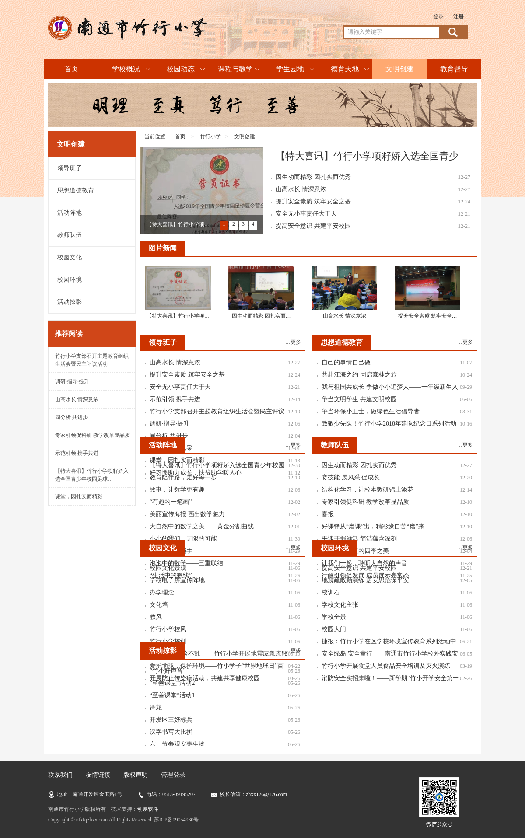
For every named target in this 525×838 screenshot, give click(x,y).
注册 (458, 17)
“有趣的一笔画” (171, 502)
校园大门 (334, 629)
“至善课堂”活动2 (172, 683)
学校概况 (126, 69)
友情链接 (98, 775)
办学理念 (162, 592)
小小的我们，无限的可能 (183, 538)
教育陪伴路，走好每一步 (183, 477)
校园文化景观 (168, 568)
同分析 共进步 (71, 417)
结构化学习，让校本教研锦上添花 (367, 489)
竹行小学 (210, 136)
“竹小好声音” (168, 670)
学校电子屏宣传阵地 (177, 580)
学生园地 (290, 69)
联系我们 (60, 775)
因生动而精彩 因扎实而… (261, 316)
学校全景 (334, 617)
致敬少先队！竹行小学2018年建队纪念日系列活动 (389, 423)
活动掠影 (69, 302)
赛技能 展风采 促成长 (351, 477)
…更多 (293, 342)
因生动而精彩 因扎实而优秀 (313, 177)
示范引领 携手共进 (76, 453)
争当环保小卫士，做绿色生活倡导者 (371, 411)
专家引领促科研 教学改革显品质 (92, 435)
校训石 (331, 592)
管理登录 (173, 775)
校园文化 (69, 257)
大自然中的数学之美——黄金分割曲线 (202, 526)
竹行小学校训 (168, 641)
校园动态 (181, 69)
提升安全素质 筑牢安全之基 (313, 201)
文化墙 (159, 604)
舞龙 (156, 707)
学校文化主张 (340, 604)
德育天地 (345, 69)
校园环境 (69, 279)
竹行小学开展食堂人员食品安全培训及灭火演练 (386, 666)
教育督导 (454, 69)
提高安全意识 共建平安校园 (313, 226)
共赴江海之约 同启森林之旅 (359, 374)
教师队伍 (69, 235)
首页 (71, 69)
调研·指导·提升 (72, 381)
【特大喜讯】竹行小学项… (178, 224)
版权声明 (135, 775)
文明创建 (399, 69)
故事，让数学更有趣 (177, 489)
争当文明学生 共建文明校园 (359, 399)
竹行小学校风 (168, 629)
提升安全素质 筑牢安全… (427, 316)
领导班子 (69, 168)
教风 (156, 617)
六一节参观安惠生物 (177, 744)
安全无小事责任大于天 (306, 213)
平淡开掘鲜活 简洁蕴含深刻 (359, 538)
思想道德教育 (75, 190)
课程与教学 (235, 69)
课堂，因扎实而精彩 (78, 496)
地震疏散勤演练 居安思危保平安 (365, 580)
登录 (438, 17)
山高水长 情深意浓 (76, 399)
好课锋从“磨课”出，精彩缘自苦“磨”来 (373, 526)
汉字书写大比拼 (171, 732)
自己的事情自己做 (346, 362)
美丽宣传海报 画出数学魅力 (187, 514)
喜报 (328, 514)
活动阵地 (69, 213)
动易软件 (147, 809)
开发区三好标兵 (171, 719)
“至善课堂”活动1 (172, 695)
